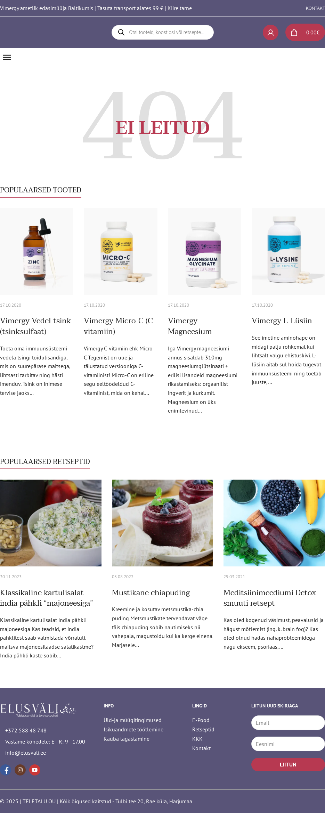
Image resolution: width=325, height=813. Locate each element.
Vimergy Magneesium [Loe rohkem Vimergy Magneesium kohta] (190, 326)
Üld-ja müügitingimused (133, 719)
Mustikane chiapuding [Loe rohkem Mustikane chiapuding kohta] (151, 592)
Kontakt (201, 748)
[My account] (270, 32)
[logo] (40, 32)
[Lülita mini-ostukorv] (302, 32)
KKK (197, 738)
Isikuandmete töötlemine (133, 729)
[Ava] (7, 57)
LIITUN (288, 764)
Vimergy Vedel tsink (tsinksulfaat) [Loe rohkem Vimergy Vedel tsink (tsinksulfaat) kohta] (35, 326)
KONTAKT (315, 8)
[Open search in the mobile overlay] (163, 32)
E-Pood (201, 719)
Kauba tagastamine (126, 738)
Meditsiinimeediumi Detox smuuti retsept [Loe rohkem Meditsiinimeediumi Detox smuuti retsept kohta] (270, 598)
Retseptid (203, 729)
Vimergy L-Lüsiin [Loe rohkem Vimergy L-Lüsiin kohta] (282, 320)
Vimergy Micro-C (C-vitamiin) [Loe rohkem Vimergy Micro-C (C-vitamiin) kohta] (120, 326)
